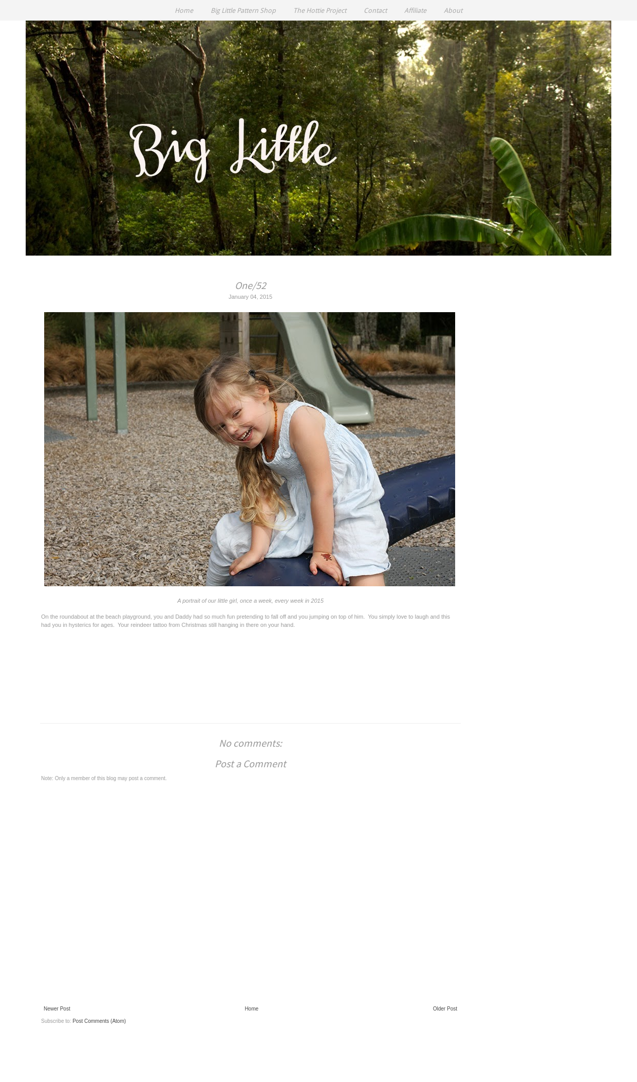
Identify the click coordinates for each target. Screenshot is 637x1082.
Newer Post (57, 1009)
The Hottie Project (319, 10)
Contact (375, 10)
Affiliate (415, 10)
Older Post (445, 1009)
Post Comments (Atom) (99, 1021)
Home (184, 10)
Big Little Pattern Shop (243, 10)
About (453, 10)
